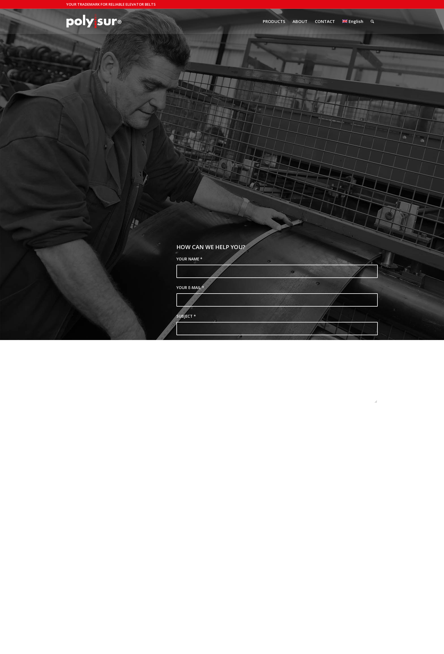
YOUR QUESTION (194, 344)
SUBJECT (186, 316)
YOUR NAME (189, 259)
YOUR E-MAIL (190, 287)
